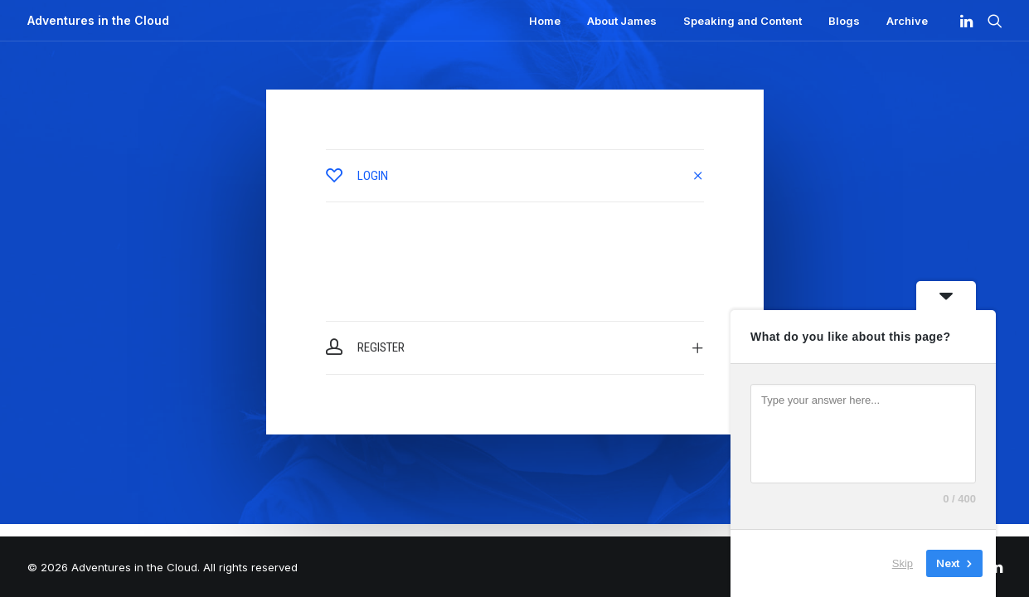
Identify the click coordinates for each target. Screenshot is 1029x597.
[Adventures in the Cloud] (98, 21)
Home (545, 20)
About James (622, 20)
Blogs (844, 20)
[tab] (515, 175)
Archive (907, 20)
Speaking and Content (742, 20)
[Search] (991, 20)
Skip (902, 563)
